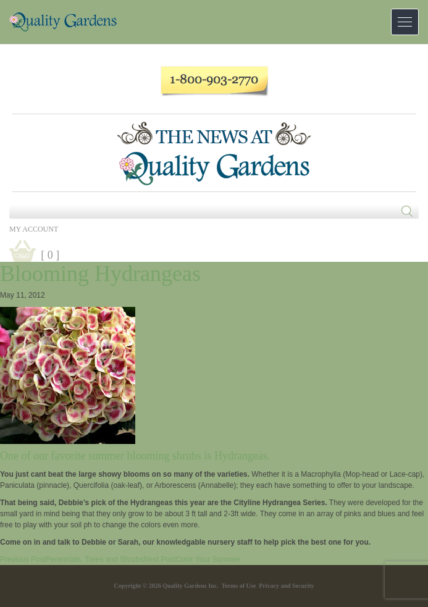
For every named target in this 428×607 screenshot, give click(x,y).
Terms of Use (238, 585)
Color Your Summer (191, 559)
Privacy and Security (286, 585)
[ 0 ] (50, 255)
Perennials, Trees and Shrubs (71, 559)
